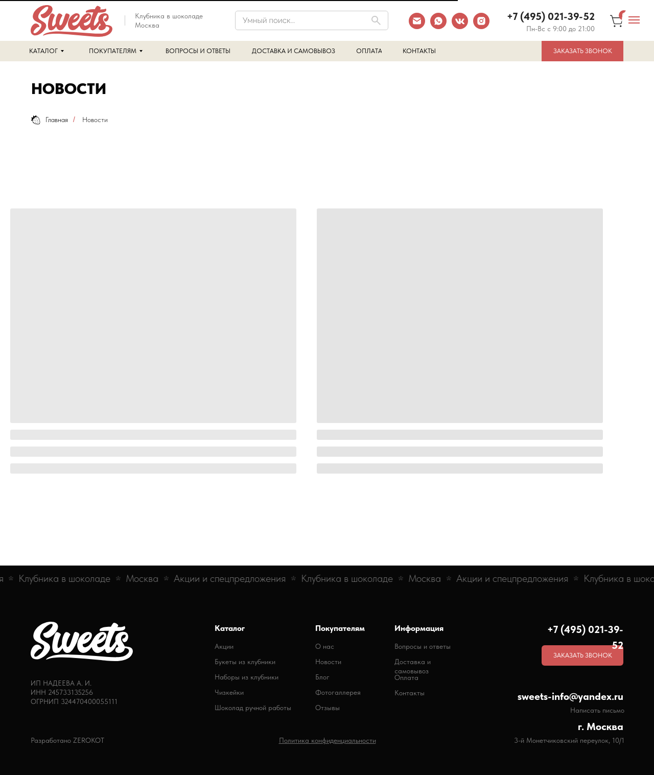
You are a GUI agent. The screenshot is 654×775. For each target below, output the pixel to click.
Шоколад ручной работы (253, 707)
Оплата (406, 677)
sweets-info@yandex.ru (570, 696)
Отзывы (327, 707)
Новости (328, 661)
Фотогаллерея (338, 692)
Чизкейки (229, 692)
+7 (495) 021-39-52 (551, 16)
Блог (322, 677)
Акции (224, 646)
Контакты (409, 693)
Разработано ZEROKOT (67, 740)
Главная (49, 120)
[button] (582, 51)
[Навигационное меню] (634, 20)
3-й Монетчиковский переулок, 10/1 (569, 740)
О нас (324, 646)
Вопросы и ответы (422, 646)
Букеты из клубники (245, 661)
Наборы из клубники (246, 677)
